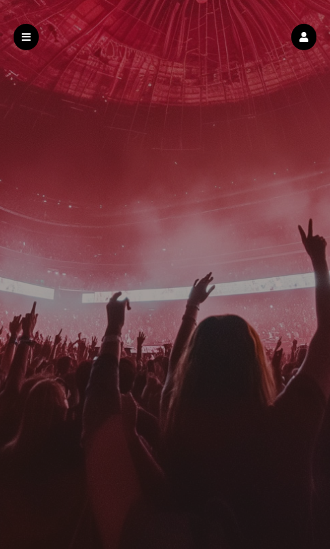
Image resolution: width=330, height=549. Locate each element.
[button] (303, 37)
